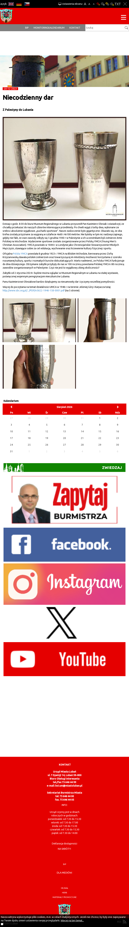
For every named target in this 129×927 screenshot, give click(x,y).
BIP (27, 27)
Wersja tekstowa (117, 4)
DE (19, 4)
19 (46, 438)
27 (64, 444)
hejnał (64, 888)
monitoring (41, 27)
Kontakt (74, 27)
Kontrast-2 (112, 4)
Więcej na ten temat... (72, 920)
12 (46, 431)
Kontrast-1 (107, 4)
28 (82, 444)
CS (27, 4)
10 (11, 431)
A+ (85, 4)
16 (117, 431)
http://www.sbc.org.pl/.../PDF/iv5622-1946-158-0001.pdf (34, 290)
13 (64, 431)
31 (11, 451)
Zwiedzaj (63, 467)
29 (99, 444)
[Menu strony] (123, 18)
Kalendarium (56, 27)
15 (99, 431)
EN (11, 4)
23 (117, 438)
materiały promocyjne (64, 897)
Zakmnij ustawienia (125, 4)
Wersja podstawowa (98, 4)
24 (11, 444)
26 (46, 444)
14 (82, 431)
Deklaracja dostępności (64, 843)
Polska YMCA (20, 253)
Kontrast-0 (103, 4)
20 (64, 438)
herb (64, 893)
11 (29, 431)
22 (99, 438)
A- (94, 4)
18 (29, 438)
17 (11, 438)
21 (82, 438)
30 (117, 444)
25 (29, 444)
